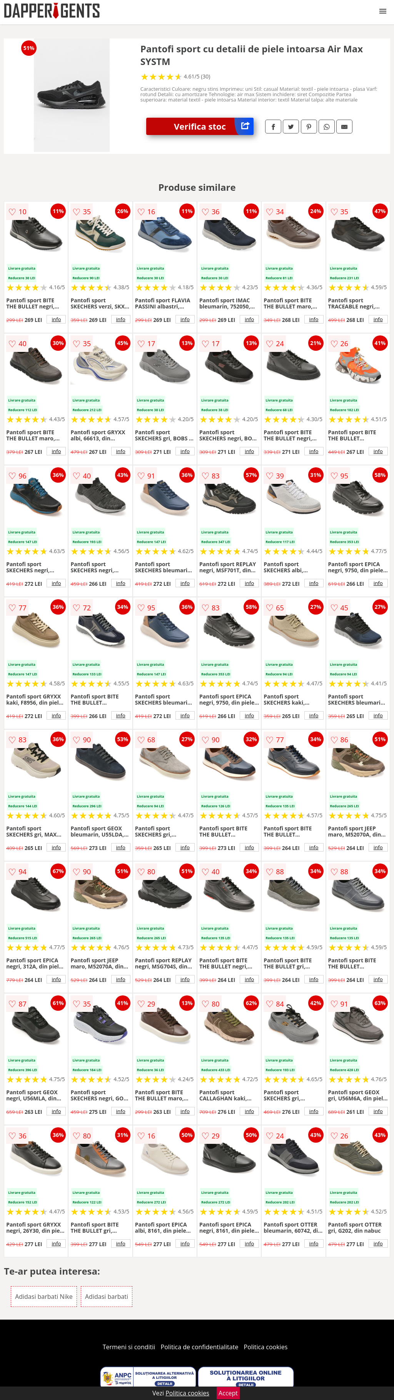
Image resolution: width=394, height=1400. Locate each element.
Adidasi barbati (106, 1296)
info (56, 319)
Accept (228, 1393)
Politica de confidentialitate (200, 1347)
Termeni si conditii (129, 1347)
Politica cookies (266, 1347)
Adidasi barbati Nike (44, 1296)
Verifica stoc (214, 126)
